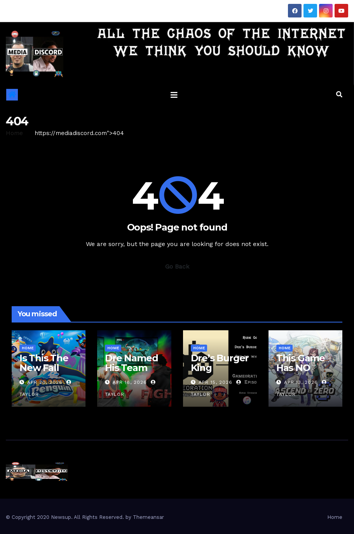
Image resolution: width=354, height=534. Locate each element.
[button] (339, 94)
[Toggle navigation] (174, 94)
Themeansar (148, 517)
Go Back (177, 266)
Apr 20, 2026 (45, 382)
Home (14, 133)
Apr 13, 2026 (301, 382)
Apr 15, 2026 (215, 382)
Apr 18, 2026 (130, 382)
